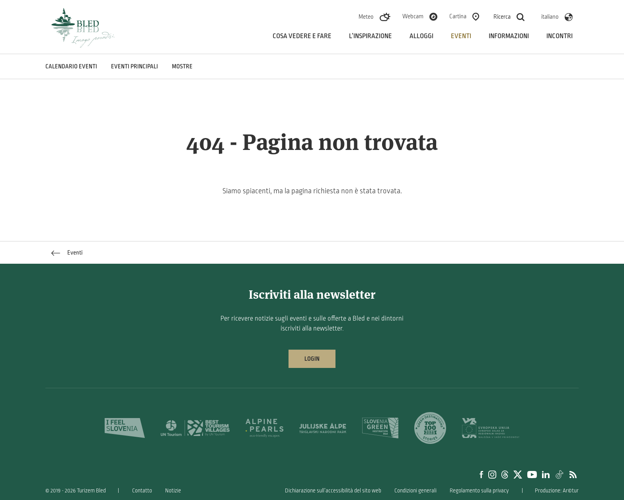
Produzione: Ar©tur (557, 491)
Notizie (173, 491)
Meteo (366, 17)
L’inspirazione (370, 36)
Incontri (559, 36)
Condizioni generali (415, 491)
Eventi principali (134, 66)
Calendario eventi (71, 66)
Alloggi (421, 36)
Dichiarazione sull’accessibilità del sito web (333, 491)
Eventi (461, 36)
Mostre (182, 66)
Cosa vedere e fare (302, 36)
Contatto (142, 491)
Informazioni (509, 36)
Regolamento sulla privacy (479, 491)
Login (312, 359)
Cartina (457, 16)
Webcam (412, 16)
